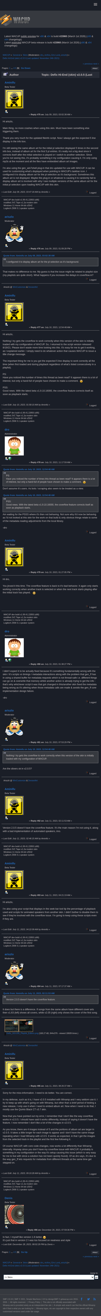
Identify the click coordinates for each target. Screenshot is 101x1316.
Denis (8, 1198)
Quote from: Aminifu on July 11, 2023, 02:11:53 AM (29, 993)
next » (96, 64)
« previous (88, 64)
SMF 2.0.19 (8, 1299)
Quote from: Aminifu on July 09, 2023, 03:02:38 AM (29, 255)
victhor (47, 55)
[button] (95, 4)
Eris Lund (55, 55)
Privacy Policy (34, 1302)
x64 (48, 36)
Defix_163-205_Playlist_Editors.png (21, 1033)
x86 (42, 36)
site (48, 1302)
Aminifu (10, 82)
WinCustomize (19, 287)
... (12, 68)
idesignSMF (53, 1299)
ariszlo (64, 55)
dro (41, 55)
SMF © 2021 (19, 1299)
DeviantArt (32, 287)
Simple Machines (33, 1299)
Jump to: (94, 1273)
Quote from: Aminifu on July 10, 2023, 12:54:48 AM (29, 469)
